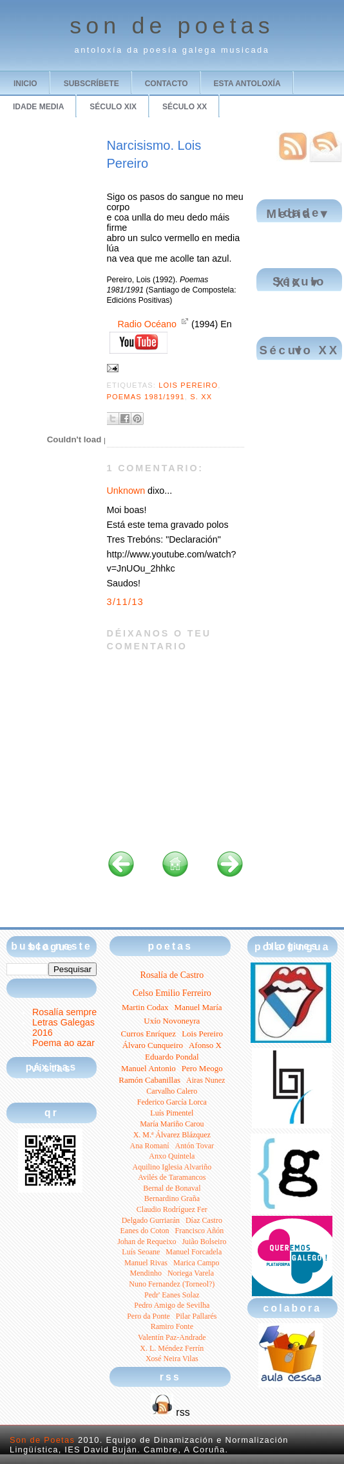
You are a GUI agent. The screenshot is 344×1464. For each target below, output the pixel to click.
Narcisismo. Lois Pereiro (154, 154)
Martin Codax (145, 1007)
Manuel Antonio (148, 1068)
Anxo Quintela (172, 1156)
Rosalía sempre (64, 1012)
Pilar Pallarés (196, 1316)
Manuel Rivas (145, 1262)
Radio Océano (146, 324)
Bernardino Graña (172, 1198)
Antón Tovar (195, 1145)
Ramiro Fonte (172, 1326)
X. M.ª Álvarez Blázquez (172, 1134)
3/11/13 (125, 602)
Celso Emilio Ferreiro (172, 993)
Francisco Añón (199, 1230)
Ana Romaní (149, 1145)
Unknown (126, 490)
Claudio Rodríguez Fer (172, 1209)
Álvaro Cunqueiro (152, 1045)
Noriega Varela (190, 1273)
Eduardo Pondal (171, 1057)
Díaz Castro (204, 1220)
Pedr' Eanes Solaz (171, 1294)
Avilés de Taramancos (171, 1177)
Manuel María (198, 1007)
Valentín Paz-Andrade (172, 1337)
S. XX (201, 397)
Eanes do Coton (144, 1230)
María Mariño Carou (172, 1123)
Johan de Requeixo (146, 1241)
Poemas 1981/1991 (146, 397)
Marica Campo (196, 1262)
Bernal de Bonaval (171, 1188)
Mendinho (146, 1273)
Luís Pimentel (171, 1112)
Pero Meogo (202, 1068)
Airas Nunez (205, 1080)
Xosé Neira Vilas (172, 1358)
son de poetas (172, 26)
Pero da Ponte (148, 1316)
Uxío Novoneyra (172, 1021)
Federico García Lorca (172, 1102)
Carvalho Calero (171, 1091)
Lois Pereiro (188, 385)
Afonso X (205, 1045)
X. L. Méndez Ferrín (172, 1348)
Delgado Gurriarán (151, 1220)
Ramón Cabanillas (149, 1080)
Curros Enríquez (149, 1033)
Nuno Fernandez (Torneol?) (172, 1283)
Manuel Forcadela (194, 1251)
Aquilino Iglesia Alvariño (171, 1166)
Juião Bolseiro (204, 1241)
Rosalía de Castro (172, 975)
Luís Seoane (141, 1251)
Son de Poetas (42, 1440)
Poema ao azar (63, 1043)
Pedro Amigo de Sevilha (171, 1305)
